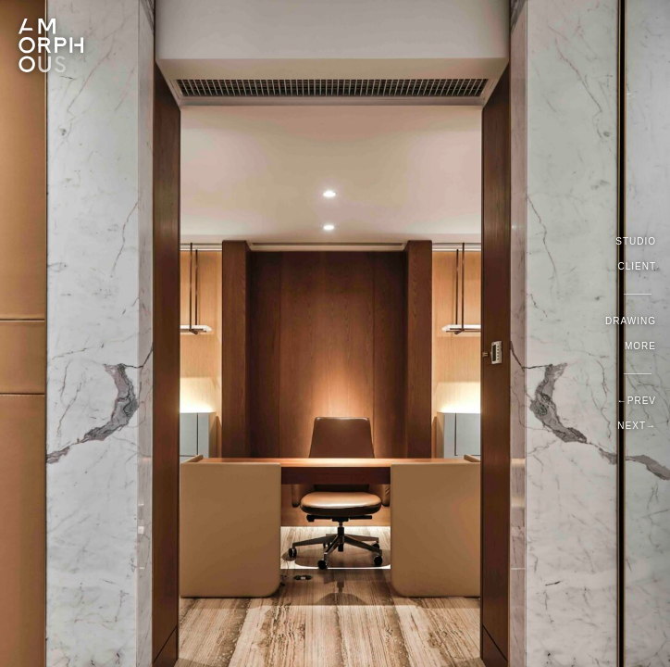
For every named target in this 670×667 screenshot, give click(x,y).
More (640, 346)
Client (636, 266)
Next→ (636, 426)
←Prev (636, 401)
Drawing (630, 321)
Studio (635, 241)
